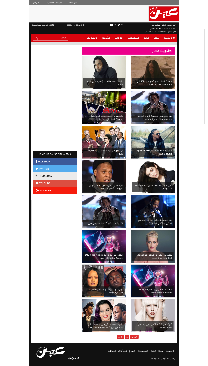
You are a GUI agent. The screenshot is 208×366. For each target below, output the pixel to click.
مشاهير (106, 37)
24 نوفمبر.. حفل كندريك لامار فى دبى (105, 223)
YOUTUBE (43, 183)
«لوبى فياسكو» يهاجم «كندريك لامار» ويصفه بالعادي (154, 152)
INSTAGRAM (44, 176)
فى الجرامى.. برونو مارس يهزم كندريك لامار (105, 152)
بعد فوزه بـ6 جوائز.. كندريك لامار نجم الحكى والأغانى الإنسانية (155, 221)
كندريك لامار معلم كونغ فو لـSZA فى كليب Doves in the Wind (154, 83)
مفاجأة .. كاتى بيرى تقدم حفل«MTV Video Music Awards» (155, 291)
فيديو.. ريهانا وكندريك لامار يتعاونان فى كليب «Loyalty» (105, 291)
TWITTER (42, 168)
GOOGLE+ (43, 190)
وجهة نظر (92, 37)
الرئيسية (169, 37)
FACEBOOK (43, 161)
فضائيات (122, 351)
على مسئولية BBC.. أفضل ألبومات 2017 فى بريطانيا (153, 187)
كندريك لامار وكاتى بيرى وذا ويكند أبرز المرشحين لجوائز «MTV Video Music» (105, 326)
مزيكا (146, 37)
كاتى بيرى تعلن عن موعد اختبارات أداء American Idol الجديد (154, 256)
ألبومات (119, 37)
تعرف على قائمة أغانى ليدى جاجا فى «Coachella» (154, 326)
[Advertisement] (55, 219)
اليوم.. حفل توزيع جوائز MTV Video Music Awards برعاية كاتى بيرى (104, 256)
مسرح (132, 351)
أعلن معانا (73, 2)
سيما (156, 37)
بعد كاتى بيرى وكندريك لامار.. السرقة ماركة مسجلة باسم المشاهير (154, 117)
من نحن (36, 2)
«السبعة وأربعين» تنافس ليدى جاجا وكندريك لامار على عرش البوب (107, 117)
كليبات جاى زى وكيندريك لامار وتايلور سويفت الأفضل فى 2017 (106, 187)
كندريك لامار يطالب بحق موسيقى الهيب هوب (104, 83)
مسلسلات (133, 37)
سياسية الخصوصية (54, 2)
